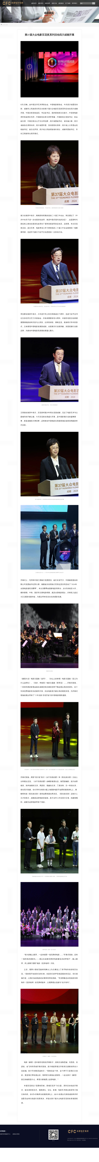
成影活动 (54, 3)
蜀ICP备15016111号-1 (72, 1140)
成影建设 (61, 3)
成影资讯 (40, 3)
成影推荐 (47, 3)
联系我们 (74, 3)
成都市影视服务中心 (5, 1134)
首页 (2, 24)
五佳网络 (84, 1140)
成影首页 (34, 3)
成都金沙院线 (16, 1134)
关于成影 (67, 3)
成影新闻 (7, 24)
